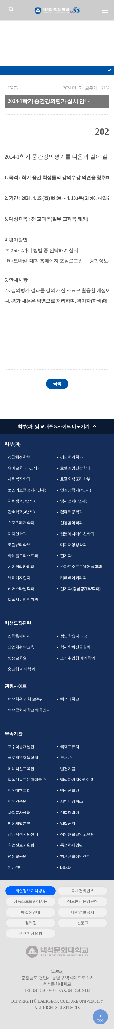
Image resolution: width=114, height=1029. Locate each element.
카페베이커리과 (73, 577)
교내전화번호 (82, 890)
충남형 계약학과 (21, 669)
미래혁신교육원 (21, 768)
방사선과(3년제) (73, 501)
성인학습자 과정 (74, 636)
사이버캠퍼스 (71, 801)
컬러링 (30, 923)
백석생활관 (69, 790)
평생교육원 (17, 658)
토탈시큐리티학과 (23, 599)
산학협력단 (69, 812)
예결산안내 (30, 912)
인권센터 (15, 867)
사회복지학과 (19, 479)
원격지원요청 (30, 933)
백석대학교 (69, 699)
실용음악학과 (71, 522)
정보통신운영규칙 (82, 901)
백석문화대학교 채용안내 (29, 710)
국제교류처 (69, 746)
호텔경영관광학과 (75, 468)
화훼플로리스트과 (23, 555)
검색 (11, 8)
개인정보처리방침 (30, 890)
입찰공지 (67, 823)
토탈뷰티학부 (19, 544)
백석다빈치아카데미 (77, 779)
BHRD (65, 867)
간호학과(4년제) (21, 512)
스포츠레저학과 (21, 522)
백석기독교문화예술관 (27, 779)
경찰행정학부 (19, 457)
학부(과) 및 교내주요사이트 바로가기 (54, 426)
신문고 (82, 923)
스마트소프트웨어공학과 (81, 566)
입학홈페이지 (19, 636)
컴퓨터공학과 (71, 512)
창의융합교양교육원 (77, 834)
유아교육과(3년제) (23, 468)
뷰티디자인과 (19, 577)
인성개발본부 (19, 823)
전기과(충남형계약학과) (80, 588)
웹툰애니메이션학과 (77, 534)
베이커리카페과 (21, 566)
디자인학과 (17, 534)
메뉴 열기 (104, 10)
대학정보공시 (82, 912)
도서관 (66, 757)
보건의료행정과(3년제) (27, 490)
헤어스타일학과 (21, 588)
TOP (100, 1020)
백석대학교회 (19, 790)
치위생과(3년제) (21, 501)
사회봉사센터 (19, 812)
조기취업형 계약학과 (77, 658)
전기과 (66, 555)
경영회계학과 (71, 457)
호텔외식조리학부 (75, 479)
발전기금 (67, 768)
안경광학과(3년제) (75, 490)
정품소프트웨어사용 (30, 901)
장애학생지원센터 (23, 834)
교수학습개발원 (21, 746)
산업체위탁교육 (21, 647)
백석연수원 (17, 801)
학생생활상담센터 (75, 856)
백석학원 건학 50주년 (25, 699)
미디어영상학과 (73, 544)
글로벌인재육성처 (23, 757)
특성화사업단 (71, 845)
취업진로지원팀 (21, 845)
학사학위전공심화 (75, 647)
